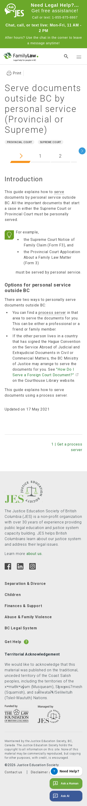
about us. (34, 553)
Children (13, 595)
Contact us (13, 772)
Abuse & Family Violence (28, 617)
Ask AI (60, 796)
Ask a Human (65, 783)
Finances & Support (23, 606)
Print (17, 73)
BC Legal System (21, 628)
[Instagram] (32, 568)
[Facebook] (8, 568)
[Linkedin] (20, 568)
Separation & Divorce (25, 583)
